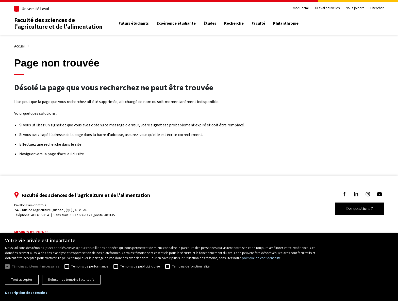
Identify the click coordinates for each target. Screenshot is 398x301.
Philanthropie (288, 23)
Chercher (374, 8)
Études (212, 23)
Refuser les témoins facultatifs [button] (71, 279)
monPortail (298, 8)
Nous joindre (352, 8)
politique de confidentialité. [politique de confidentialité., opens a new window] (261, 258)
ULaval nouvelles (325, 8)
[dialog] (199, 267)
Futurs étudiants (136, 23)
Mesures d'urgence (34, 232)
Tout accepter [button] (21, 279)
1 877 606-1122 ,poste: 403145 (95, 215)
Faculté (261, 23)
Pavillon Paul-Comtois (53, 207)
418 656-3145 (43, 215)
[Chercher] (375, 24)
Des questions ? (357, 208)
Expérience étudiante (178, 23)
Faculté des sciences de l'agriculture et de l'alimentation (61, 23)
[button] (26, 293)
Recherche (236, 23)
